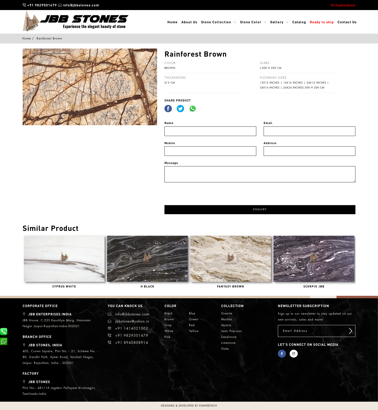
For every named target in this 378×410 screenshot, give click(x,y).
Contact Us (347, 22)
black (168, 313)
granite (226, 313)
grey (168, 325)
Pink (167, 336)
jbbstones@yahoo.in (128, 321)
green (193, 319)
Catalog (299, 22)
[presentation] (201, 191)
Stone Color (250, 22)
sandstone (229, 336)
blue (192, 313)
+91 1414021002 (128, 328)
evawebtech (208, 406)
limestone (228, 342)
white (168, 331)
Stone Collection (216, 22)
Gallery (277, 22)
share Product (177, 100)
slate (225, 348)
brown (169, 319)
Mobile (169, 143)
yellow (194, 331)
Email (268, 123)
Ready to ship (322, 22)
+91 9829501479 (40, 5)
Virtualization (343, 5)
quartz (226, 325)
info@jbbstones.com (78, 5)
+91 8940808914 (128, 342)
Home (172, 22)
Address (270, 143)
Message (171, 163)
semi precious (231, 331)
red (192, 325)
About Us (189, 22)
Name (169, 123)
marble (226, 319)
